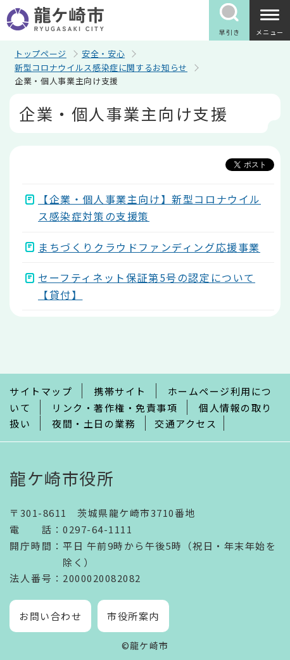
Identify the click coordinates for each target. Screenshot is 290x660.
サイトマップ (40, 391)
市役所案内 (133, 616)
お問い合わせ (50, 616)
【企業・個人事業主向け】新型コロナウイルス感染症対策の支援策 (149, 207)
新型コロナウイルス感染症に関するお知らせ (101, 67)
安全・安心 (103, 54)
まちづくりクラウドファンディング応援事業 (149, 247)
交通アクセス (185, 423)
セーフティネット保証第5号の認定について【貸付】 (146, 286)
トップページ (40, 54)
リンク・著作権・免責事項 (114, 407)
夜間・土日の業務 (94, 423)
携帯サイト (120, 391)
